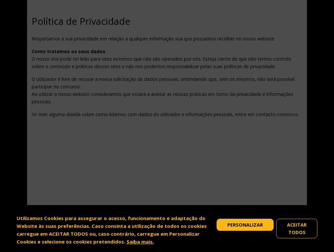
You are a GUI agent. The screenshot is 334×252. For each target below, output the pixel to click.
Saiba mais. (140, 241)
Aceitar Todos (297, 228)
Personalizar (245, 225)
